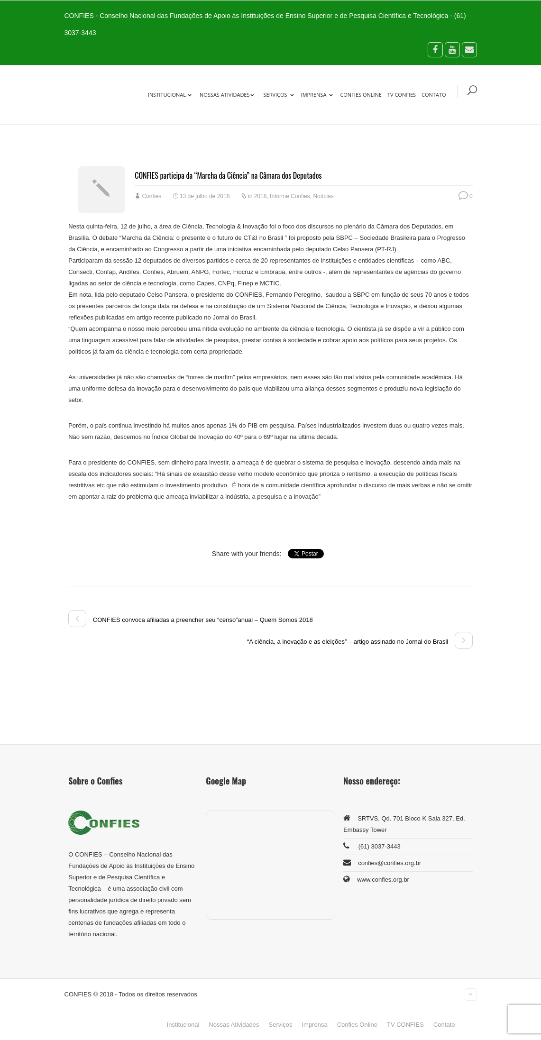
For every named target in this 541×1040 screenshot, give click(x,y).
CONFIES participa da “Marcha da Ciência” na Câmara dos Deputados (228, 175)
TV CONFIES (401, 94)
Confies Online (361, 94)
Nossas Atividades (227, 94)
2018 (260, 196)
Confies (152, 196)
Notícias (323, 196)
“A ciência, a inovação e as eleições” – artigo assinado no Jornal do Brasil (360, 641)
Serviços (279, 94)
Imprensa (317, 94)
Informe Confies (290, 196)
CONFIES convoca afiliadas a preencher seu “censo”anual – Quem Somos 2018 (190, 619)
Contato (434, 94)
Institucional (170, 94)
